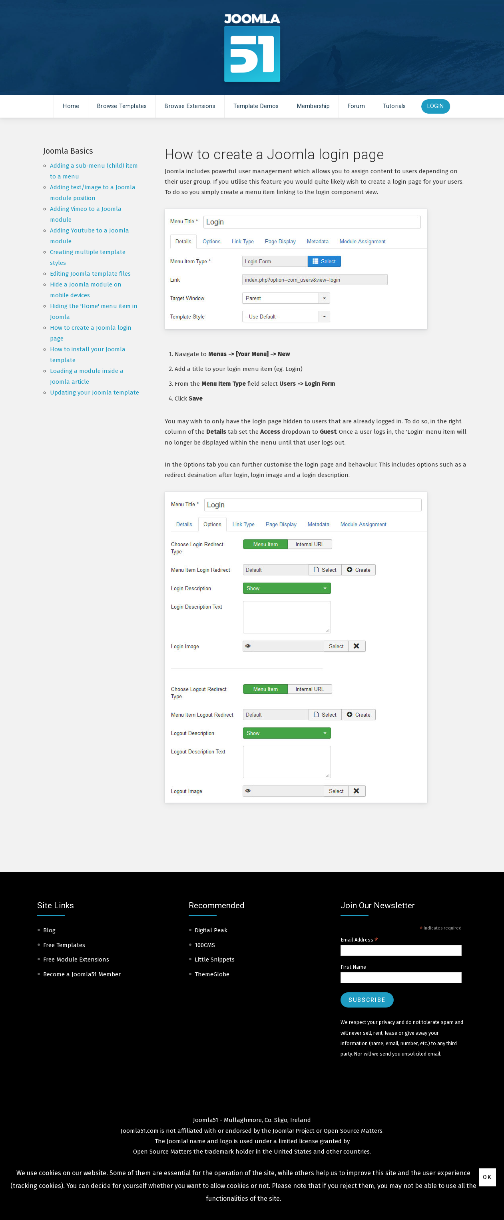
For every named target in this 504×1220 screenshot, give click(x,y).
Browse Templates (122, 106)
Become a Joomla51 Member (82, 974)
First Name (353, 967)
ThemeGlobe (212, 974)
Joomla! (177, 1141)
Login (435, 106)
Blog (49, 930)
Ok (487, 1177)
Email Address (359, 940)
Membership (313, 106)
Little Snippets (215, 959)
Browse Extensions (190, 106)
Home (71, 106)
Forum (356, 106)
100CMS (205, 945)
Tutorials (394, 106)
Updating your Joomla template (94, 392)
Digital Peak (211, 930)
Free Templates (64, 945)
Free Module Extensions (76, 959)
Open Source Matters (353, 1130)
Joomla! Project (293, 1130)
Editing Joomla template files (90, 273)
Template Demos (256, 106)
